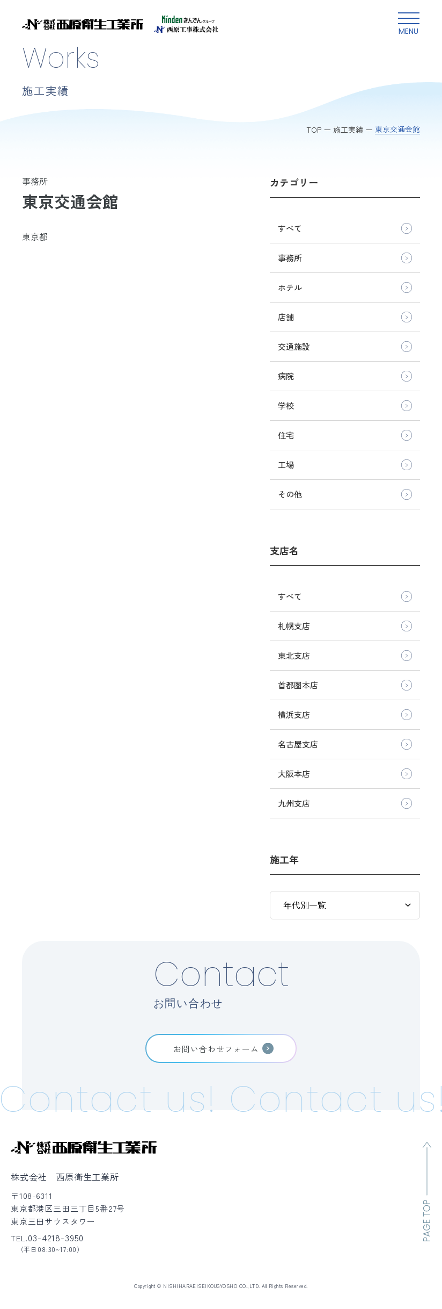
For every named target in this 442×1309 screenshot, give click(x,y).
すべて (290, 228)
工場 (286, 464)
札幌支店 (294, 625)
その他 (290, 494)
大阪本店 (294, 773)
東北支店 (294, 655)
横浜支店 (294, 714)
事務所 (290, 257)
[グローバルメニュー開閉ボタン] (408, 24)
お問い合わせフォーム (216, 1048)
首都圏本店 (298, 685)
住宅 (286, 435)
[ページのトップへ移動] (427, 1191)
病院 (286, 376)
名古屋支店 (298, 744)
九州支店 (294, 803)
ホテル (290, 287)
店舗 (286, 316)
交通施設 (294, 346)
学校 (286, 405)
